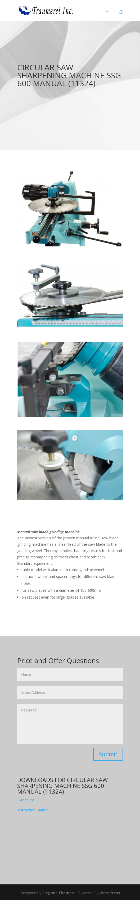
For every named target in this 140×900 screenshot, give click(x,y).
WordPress (110, 892)
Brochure (26, 799)
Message (70, 724)
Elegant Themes (58, 892)
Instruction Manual (33, 809)
